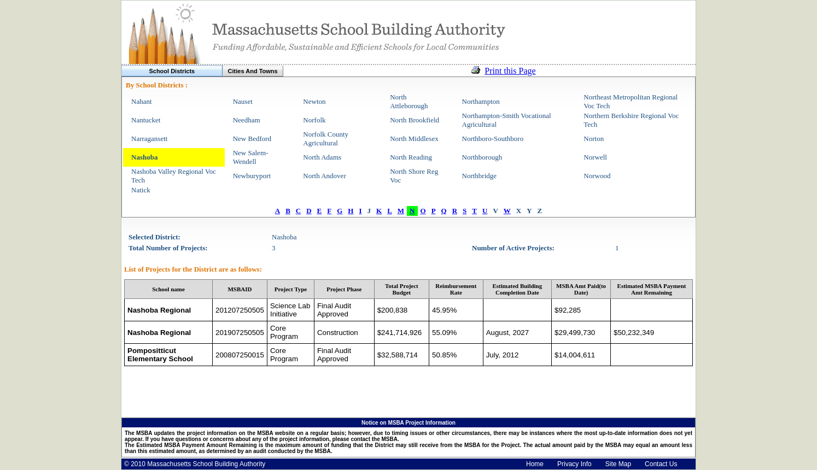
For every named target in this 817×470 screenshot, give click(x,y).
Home (535, 464)
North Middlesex (414, 138)
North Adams (322, 157)
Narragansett (149, 138)
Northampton (481, 101)
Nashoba (144, 157)
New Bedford (252, 138)
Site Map (618, 464)
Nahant (141, 101)
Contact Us (661, 464)
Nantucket (145, 120)
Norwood (596, 176)
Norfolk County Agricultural (325, 138)
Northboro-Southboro (493, 138)
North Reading (411, 157)
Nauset (243, 101)
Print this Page (510, 70)
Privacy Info (574, 464)
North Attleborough (409, 101)
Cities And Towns (253, 71)
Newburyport (252, 176)
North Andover (324, 176)
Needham (246, 120)
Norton (593, 138)
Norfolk (314, 120)
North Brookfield (414, 120)
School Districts (172, 71)
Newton (314, 101)
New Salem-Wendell (251, 157)
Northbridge (479, 176)
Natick (140, 190)
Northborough (482, 157)
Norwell (595, 157)
